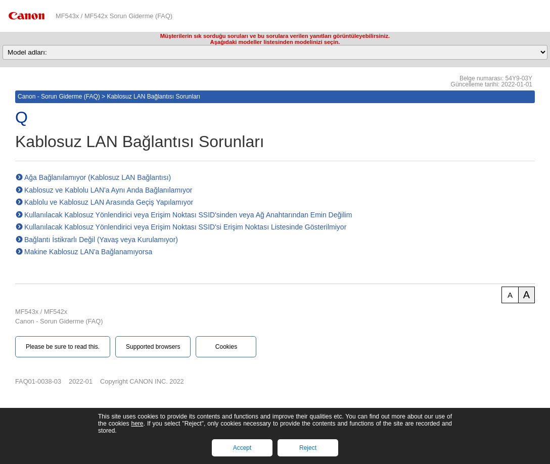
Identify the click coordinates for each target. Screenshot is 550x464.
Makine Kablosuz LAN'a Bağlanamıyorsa (88, 252)
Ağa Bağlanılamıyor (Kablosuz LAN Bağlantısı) (97, 177)
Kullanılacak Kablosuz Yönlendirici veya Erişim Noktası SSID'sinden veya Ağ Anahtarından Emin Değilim (188, 215)
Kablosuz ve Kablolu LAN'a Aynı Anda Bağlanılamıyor (108, 190)
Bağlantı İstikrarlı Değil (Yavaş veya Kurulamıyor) (101, 240)
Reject (307, 447)
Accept (242, 447)
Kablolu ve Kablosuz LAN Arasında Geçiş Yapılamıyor (108, 202)
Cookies (226, 346)
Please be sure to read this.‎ (63, 346)
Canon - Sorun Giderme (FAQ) (59, 96)
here (137, 423)
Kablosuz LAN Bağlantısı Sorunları (153, 96)
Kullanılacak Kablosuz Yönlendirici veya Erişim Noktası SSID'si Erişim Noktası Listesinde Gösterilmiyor (185, 227)
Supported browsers (153, 346)
